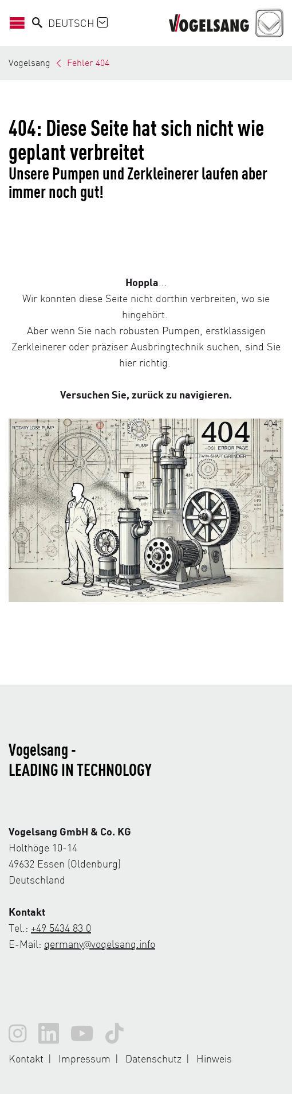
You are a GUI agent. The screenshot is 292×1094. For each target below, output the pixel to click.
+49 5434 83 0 (61, 927)
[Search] (37, 23)
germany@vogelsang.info (99, 943)
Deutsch (78, 22)
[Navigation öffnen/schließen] (20, 23)
